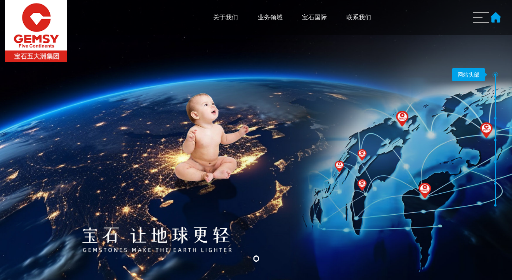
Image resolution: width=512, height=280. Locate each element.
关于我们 (225, 17)
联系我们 (358, 17)
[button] (495, 75)
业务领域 (270, 17)
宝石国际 (314, 17)
